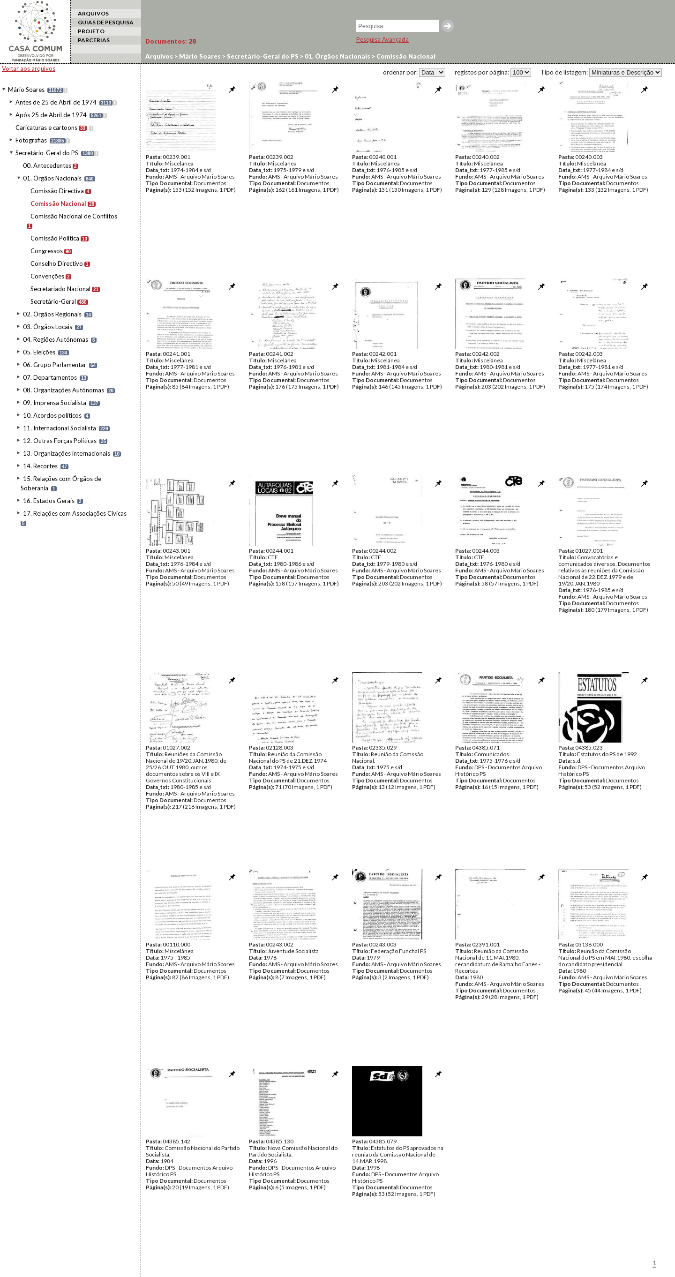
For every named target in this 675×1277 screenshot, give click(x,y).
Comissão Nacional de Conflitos (73, 216)
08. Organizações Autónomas (63, 390)
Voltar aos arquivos (28, 68)
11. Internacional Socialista (59, 428)
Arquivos (159, 56)
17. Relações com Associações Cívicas (75, 513)
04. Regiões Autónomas (55, 339)
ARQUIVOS (93, 13)
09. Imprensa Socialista (54, 402)
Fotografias (31, 140)
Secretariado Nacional (60, 289)
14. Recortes (40, 466)
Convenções (47, 276)
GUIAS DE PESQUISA (106, 22)
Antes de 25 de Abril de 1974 (56, 102)
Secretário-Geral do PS (46, 153)
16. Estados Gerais (49, 500)
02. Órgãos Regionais (52, 314)
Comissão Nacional (58, 203)
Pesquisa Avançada (382, 39)
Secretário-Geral (53, 301)
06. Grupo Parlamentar (54, 364)
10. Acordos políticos (52, 415)
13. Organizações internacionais (66, 453)
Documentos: (170, 41)
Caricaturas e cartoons (46, 127)
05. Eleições (39, 352)
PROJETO (91, 31)
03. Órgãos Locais (47, 327)
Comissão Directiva (57, 191)
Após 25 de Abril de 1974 (51, 115)
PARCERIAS (94, 40)
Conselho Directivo (56, 263)
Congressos (46, 251)
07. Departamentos (50, 377)
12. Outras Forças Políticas (60, 440)
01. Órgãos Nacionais (52, 178)
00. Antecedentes (47, 165)
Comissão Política (54, 238)
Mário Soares (26, 89)
